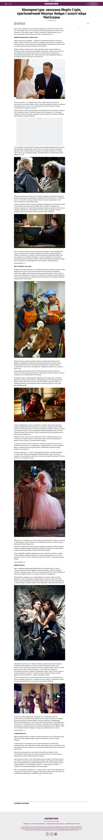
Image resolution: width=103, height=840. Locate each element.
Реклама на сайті (27, 823)
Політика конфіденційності (38, 823)
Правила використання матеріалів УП (55, 823)
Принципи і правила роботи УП (72, 823)
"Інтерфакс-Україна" (64, 829)
